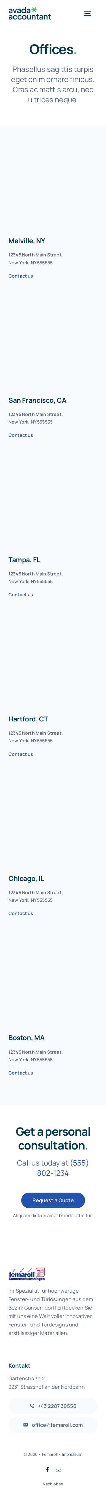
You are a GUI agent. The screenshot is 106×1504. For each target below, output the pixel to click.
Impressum (72, 1454)
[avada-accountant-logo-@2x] (29, 10)
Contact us (20, 276)
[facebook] (47, 1469)
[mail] (58, 1469)
